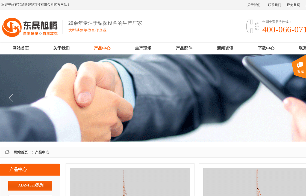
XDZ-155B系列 (31, 185)
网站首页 (21, 152)
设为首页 (293, 5)
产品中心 (42, 152)
